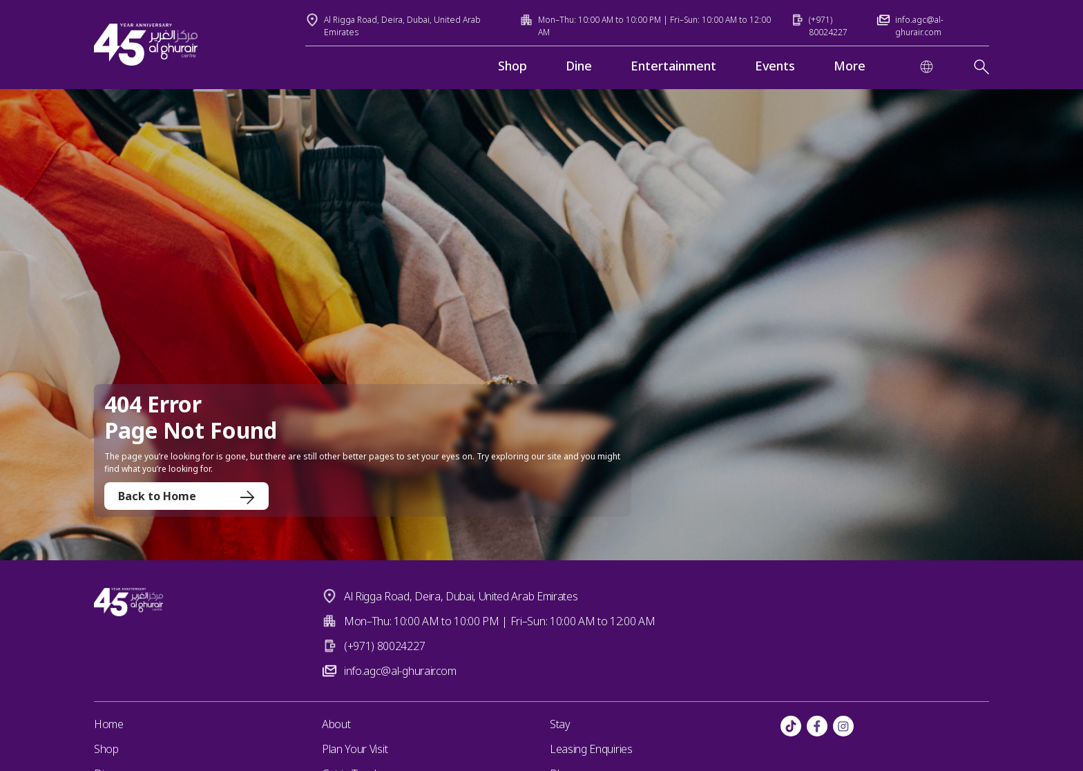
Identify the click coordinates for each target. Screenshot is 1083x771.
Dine (579, 65)
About (336, 724)
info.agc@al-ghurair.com (400, 670)
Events (775, 65)
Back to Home (186, 496)
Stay (560, 724)
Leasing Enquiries (591, 748)
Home (109, 724)
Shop (512, 65)
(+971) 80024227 (384, 646)
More (849, 65)
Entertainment (673, 65)
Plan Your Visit (354, 748)
